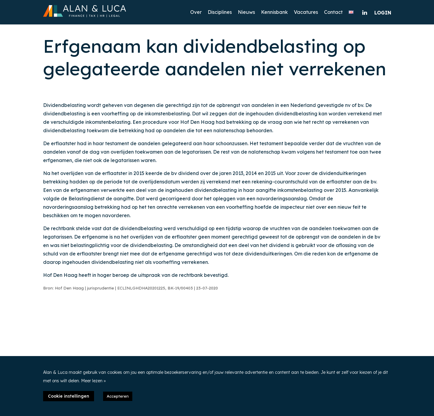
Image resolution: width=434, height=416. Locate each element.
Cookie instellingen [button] (68, 396)
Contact (333, 12)
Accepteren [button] (118, 396)
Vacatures (306, 12)
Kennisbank (274, 12)
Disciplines (220, 12)
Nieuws (246, 12)
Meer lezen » (93, 380)
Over (196, 12)
